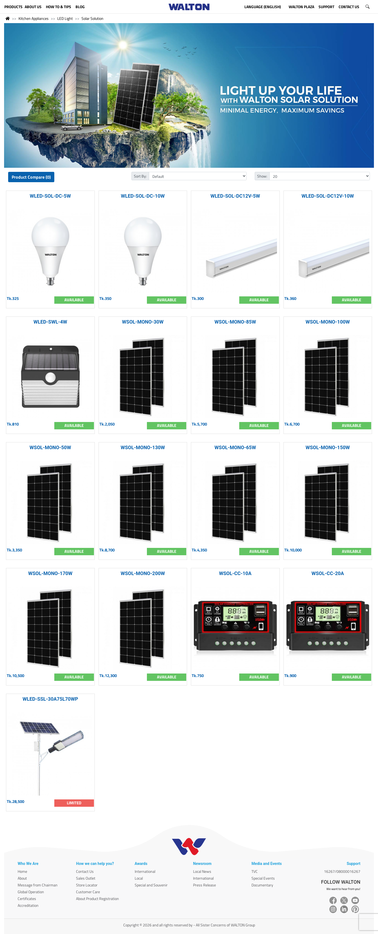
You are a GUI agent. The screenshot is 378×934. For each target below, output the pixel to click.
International (145, 871)
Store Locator (86, 885)
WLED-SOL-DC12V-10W (327, 196)
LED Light (65, 18)
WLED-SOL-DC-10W (143, 196)
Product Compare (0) (31, 177)
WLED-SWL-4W (50, 322)
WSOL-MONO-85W (235, 322)
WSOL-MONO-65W (235, 447)
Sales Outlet (85, 878)
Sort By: (140, 176)
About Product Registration (97, 898)
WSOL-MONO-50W (50, 447)
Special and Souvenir (151, 885)
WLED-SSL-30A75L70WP (50, 699)
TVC (254, 871)
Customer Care (88, 892)
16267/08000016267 (342, 871)
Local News (202, 871)
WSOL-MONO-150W (327, 447)
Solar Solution (92, 18)
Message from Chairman (38, 885)
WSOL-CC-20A (327, 573)
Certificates (27, 898)
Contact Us (85, 871)
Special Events (263, 878)
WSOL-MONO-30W (142, 322)
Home (22, 871)
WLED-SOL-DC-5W (50, 196)
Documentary (262, 885)
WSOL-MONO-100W (327, 322)
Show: (262, 176)
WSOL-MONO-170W (50, 573)
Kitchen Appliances (33, 18)
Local (139, 878)
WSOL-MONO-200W (143, 573)
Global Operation (31, 892)
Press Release (204, 885)
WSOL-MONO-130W (143, 447)
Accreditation (28, 905)
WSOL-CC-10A (235, 573)
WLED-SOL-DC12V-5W (235, 196)
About (22, 878)
